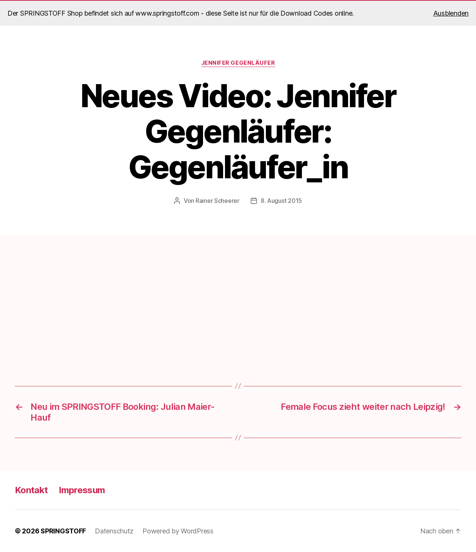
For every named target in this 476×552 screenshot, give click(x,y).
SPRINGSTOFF (63, 531)
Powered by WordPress (177, 531)
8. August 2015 (281, 200)
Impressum (82, 490)
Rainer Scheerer (217, 200)
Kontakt (31, 490)
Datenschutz (114, 531)
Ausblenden (451, 13)
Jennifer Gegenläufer (238, 63)
